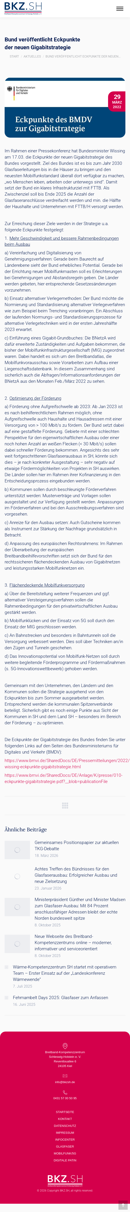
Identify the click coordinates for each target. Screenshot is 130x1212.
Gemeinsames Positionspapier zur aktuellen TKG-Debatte (77, 845)
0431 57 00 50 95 (65, 1098)
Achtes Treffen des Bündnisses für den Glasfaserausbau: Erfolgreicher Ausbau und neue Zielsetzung (76, 875)
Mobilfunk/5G (65, 1153)
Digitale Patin (65, 1160)
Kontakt (65, 1119)
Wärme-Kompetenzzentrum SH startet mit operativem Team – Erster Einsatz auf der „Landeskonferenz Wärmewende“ (64, 973)
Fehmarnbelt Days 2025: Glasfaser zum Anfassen (60, 997)
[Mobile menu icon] (119, 8)
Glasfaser (65, 1146)
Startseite (65, 1112)
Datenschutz (65, 1126)
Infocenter (65, 1139)
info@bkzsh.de (65, 1082)
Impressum (65, 1132)
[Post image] (17, 850)
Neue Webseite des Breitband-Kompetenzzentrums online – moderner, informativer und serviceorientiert (73, 942)
